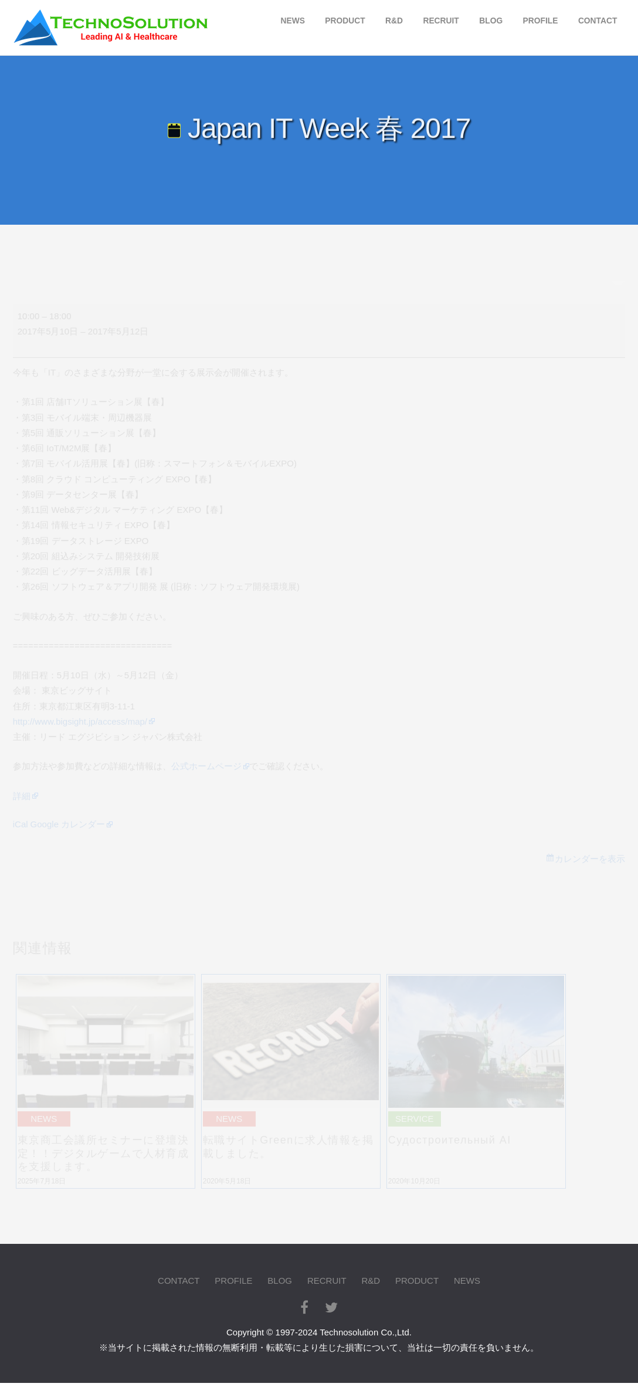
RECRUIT (441, 20)
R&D (394, 20)
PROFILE (540, 20)
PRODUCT (345, 20)
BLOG (491, 20)
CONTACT (597, 20)
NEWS (292, 20)
